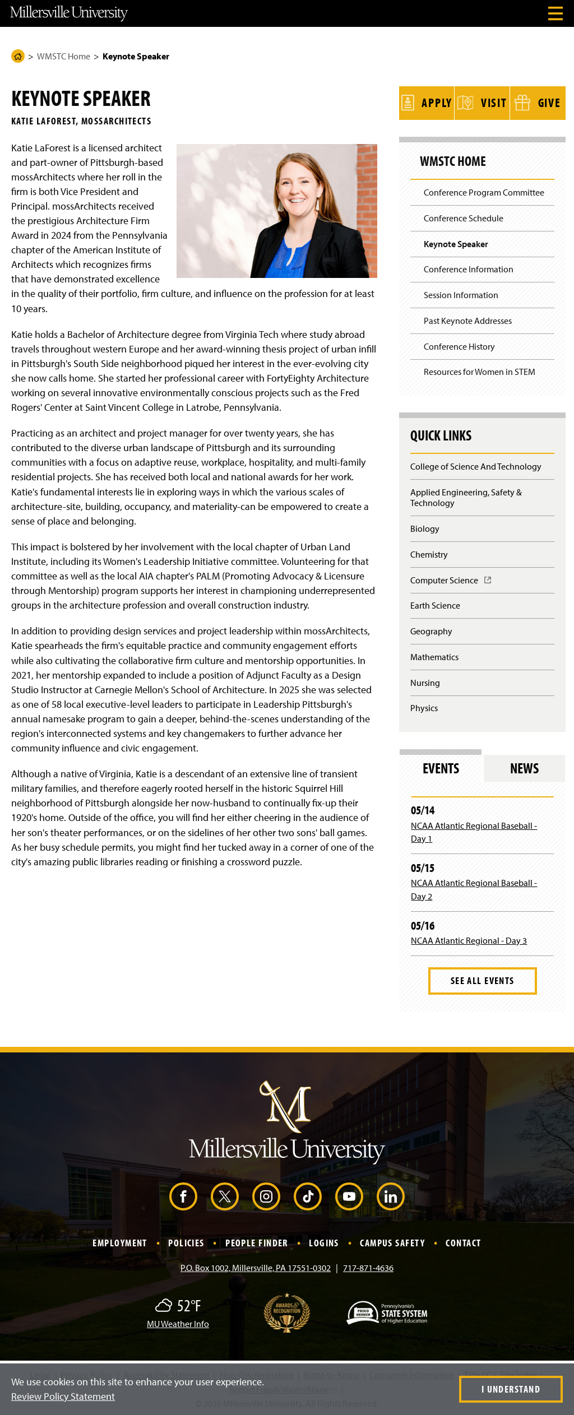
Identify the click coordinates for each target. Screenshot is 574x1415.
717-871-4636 (368, 1266)
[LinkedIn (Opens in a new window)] (391, 1195)
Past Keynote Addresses (468, 318)
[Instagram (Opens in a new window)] (266, 1195)
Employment (119, 1241)
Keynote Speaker (456, 241)
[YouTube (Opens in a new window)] (349, 1195)
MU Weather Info (178, 1321)
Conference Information (468, 267)
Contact (463, 1241)
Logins (324, 1241)
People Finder (256, 1241)
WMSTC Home (63, 56)
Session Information (461, 293)
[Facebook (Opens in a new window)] (183, 1195)
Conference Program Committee (484, 190)
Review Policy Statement (63, 1396)
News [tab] (524, 766)
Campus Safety (392, 1241)
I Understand (511, 1388)
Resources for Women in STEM (479, 369)
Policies (186, 1241)
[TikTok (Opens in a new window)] (308, 1195)
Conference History (459, 344)
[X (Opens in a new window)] (225, 1195)
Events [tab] (441, 766)
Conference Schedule (463, 216)
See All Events (483, 978)
